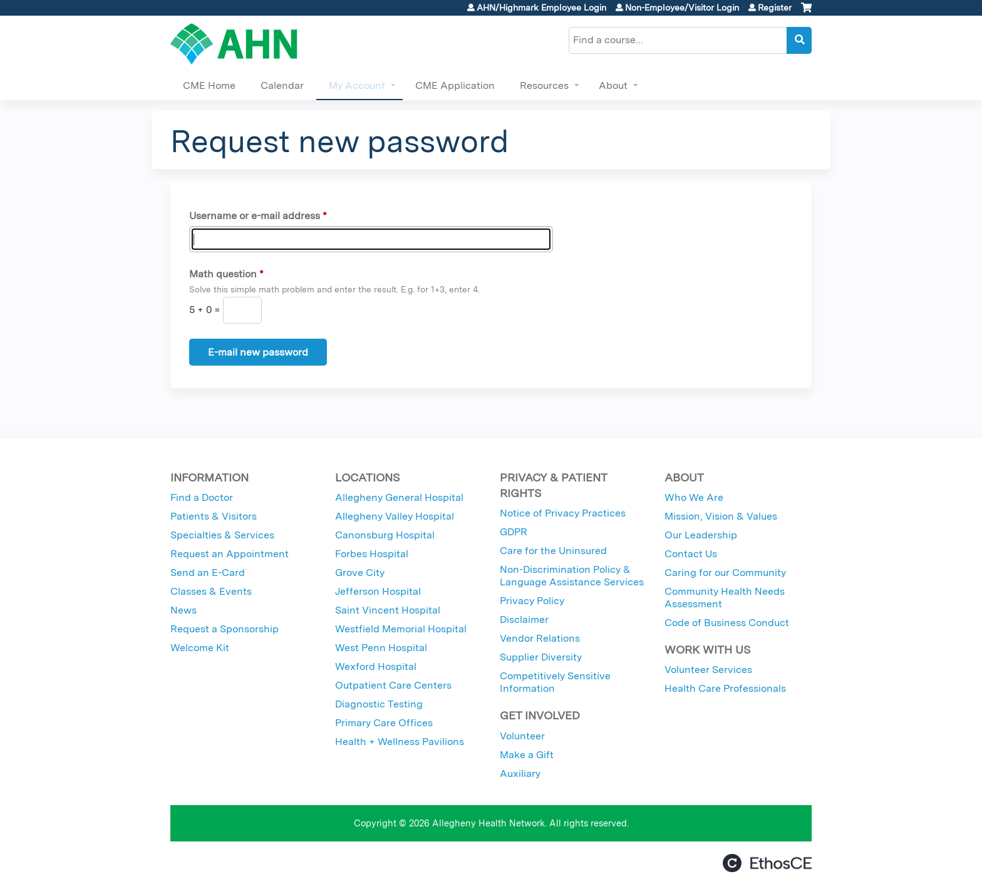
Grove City (360, 572)
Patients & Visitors (213, 516)
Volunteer (522, 736)
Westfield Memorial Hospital (401, 629)
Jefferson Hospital (378, 591)
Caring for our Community (725, 572)
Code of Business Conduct (726, 623)
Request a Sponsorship (224, 629)
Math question (223, 274)
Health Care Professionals (725, 688)
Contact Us (690, 554)
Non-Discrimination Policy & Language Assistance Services (572, 575)
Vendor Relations (540, 638)
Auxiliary (520, 773)
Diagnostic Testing (379, 704)
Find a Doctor (201, 497)
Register (775, 7)
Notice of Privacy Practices (563, 513)
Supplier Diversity (541, 657)
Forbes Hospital (371, 554)
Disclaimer (524, 619)
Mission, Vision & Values (720, 516)
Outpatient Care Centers (393, 685)
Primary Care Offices (384, 723)
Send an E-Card (207, 572)
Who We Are (693, 497)
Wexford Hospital (375, 666)
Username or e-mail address (254, 216)
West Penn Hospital (381, 648)
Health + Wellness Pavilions (399, 742)
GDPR (513, 532)
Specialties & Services (222, 535)
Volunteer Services (708, 670)
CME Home (209, 85)
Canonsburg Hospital (385, 535)
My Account (357, 85)
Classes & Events (211, 591)
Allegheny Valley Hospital (394, 516)
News (183, 610)
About (613, 85)
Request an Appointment (229, 554)
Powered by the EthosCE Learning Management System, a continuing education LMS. (767, 863)
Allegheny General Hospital (399, 497)
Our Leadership (700, 535)
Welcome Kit (199, 648)
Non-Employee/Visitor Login (682, 7)
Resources (544, 85)
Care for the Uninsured (553, 551)
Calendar (282, 85)
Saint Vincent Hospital (387, 610)
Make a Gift (527, 755)
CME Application (455, 85)
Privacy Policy (532, 601)
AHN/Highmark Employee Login (541, 7)
